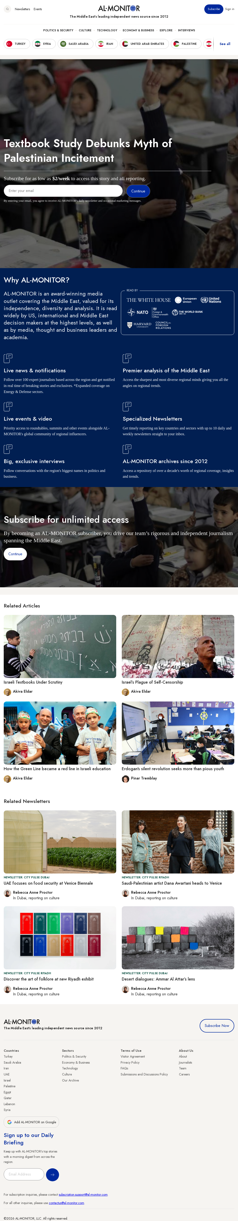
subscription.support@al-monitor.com (83, 1194)
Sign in (229, 9)
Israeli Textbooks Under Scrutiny (33, 682)
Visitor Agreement (133, 1056)
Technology (107, 30)
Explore (166, 30)
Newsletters (22, 9)
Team (182, 1068)
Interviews (186, 30)
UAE (7, 1074)
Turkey (8, 1056)
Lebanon (9, 1104)
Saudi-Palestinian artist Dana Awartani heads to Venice (172, 883)
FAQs (124, 1068)
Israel (7, 1080)
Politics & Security (58, 30)
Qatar (8, 1098)
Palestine (9, 1086)
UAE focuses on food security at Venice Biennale (48, 883)
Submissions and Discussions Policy (144, 1074)
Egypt (7, 1092)
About (183, 1056)
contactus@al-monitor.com (66, 1203)
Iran (6, 1068)
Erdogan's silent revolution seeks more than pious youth (173, 769)
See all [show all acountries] (225, 44)
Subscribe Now (217, 1025)
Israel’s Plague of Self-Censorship (152, 682)
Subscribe (214, 9)
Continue (15, 554)
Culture (85, 30)
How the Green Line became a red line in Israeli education (57, 769)
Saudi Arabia (12, 1062)
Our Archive (70, 1080)
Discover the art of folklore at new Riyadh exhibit (49, 979)
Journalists (185, 1062)
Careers (184, 1074)
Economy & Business (138, 30)
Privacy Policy (130, 1062)
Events (38, 9)
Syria (7, 1109)
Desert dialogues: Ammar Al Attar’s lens (158, 979)
